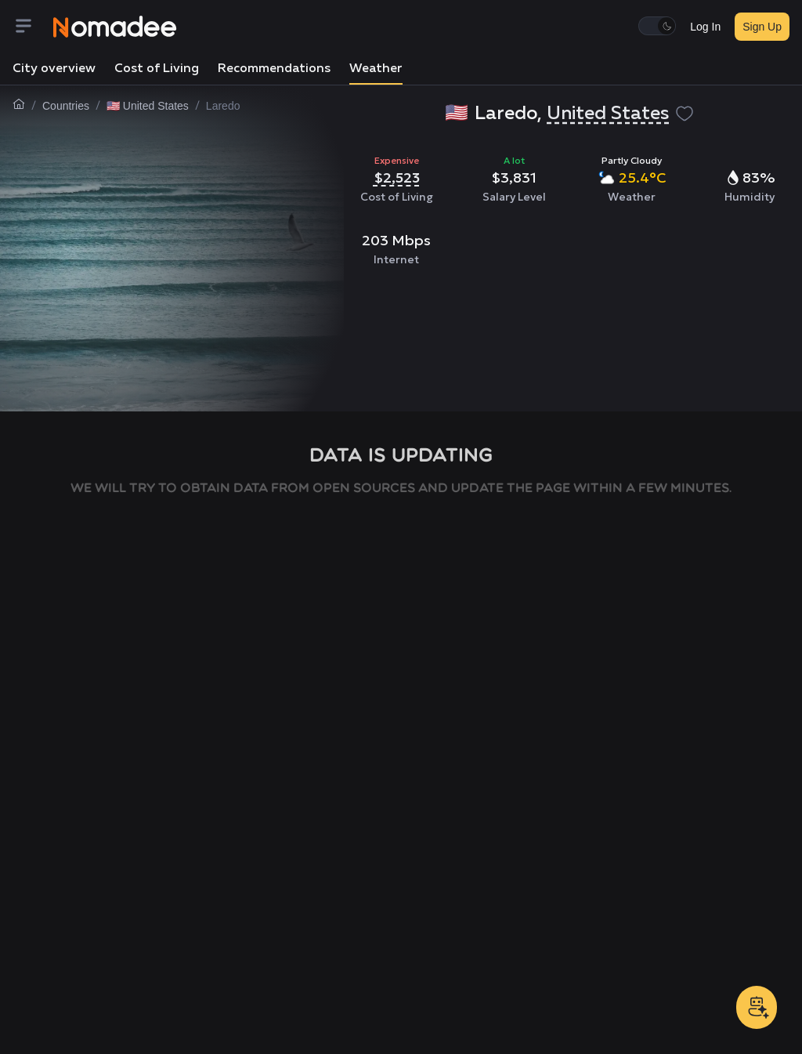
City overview (54, 69)
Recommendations (274, 69)
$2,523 (397, 177)
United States (608, 113)
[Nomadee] (115, 26)
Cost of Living (156, 69)
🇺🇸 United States (148, 106)
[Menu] (33, 27)
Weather (376, 69)
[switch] (657, 25)
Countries (65, 106)
